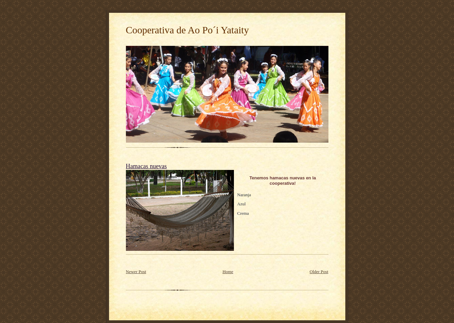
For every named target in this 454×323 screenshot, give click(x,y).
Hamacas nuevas (146, 166)
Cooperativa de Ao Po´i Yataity (187, 30)
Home (227, 271)
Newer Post (136, 271)
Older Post (319, 271)
